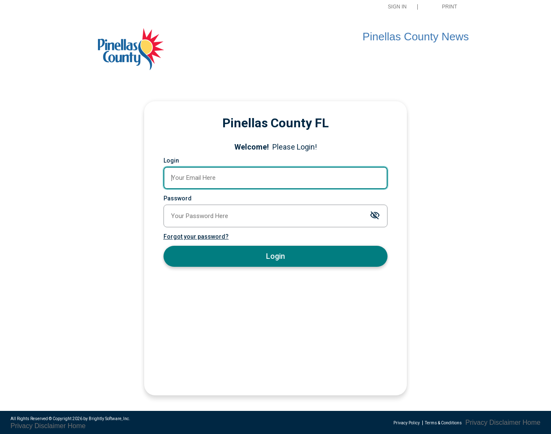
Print (449, 7)
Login (171, 160)
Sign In (397, 7)
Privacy (21, 425)
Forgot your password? (196, 236)
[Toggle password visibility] (374, 216)
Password (177, 198)
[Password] (275, 216)
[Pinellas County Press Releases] (138, 50)
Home (77, 425)
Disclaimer (50, 425)
